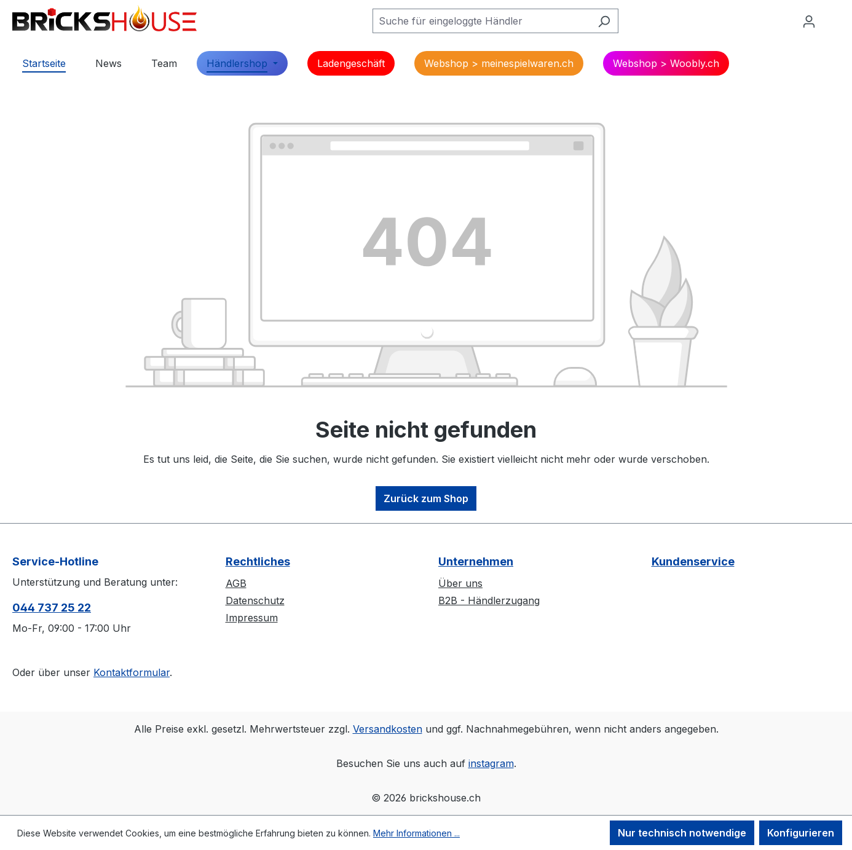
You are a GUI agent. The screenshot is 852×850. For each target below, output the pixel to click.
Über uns (460, 583)
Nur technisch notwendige (682, 833)
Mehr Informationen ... (416, 833)
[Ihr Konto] (809, 21)
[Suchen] (604, 21)
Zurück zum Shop (426, 498)
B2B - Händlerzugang (489, 600)
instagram (491, 763)
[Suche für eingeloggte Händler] (481, 21)
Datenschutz (255, 600)
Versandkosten (387, 729)
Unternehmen (475, 561)
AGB (236, 583)
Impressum (252, 618)
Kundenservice (693, 561)
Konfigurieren (800, 833)
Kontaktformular (131, 672)
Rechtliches (258, 561)
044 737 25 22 (51, 607)
